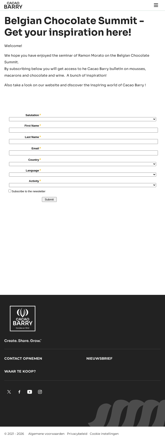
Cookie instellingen (104, 434)
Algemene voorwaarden (46, 434)
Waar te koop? (20, 371)
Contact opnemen (23, 358)
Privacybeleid (77, 434)
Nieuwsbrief (99, 358)
